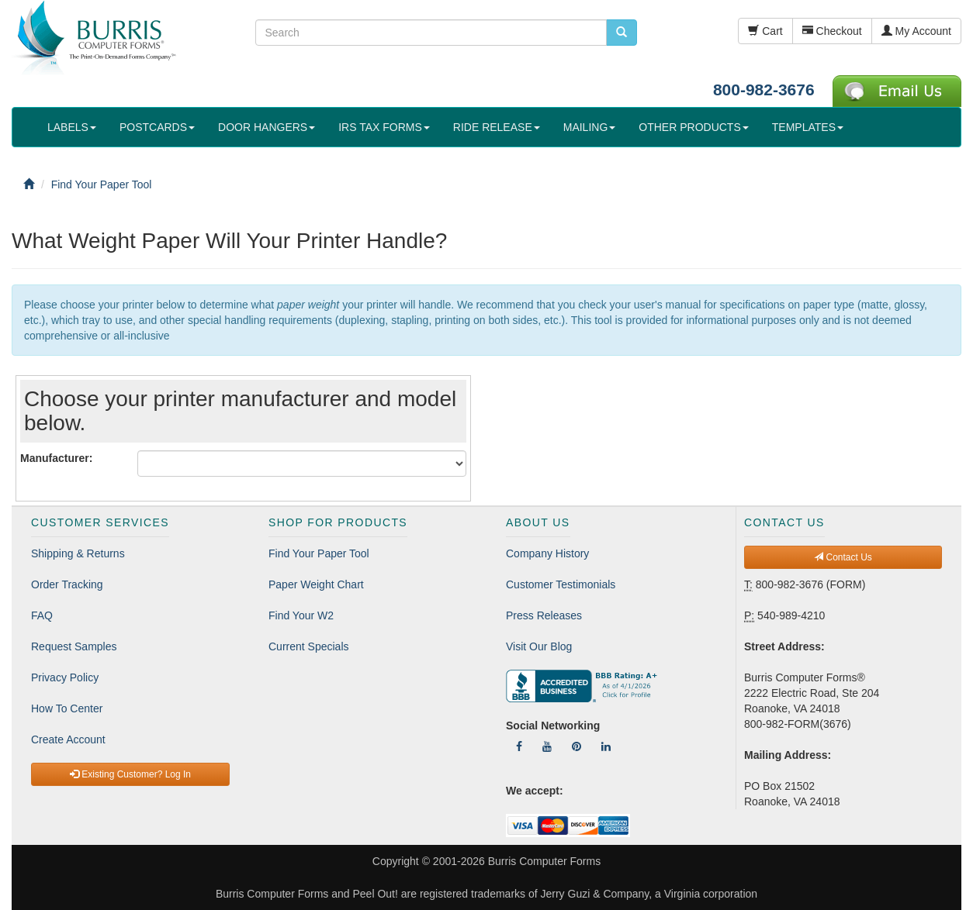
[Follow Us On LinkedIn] (606, 746)
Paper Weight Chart (316, 584)
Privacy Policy (65, 677)
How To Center (66, 708)
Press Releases (544, 615)
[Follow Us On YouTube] (547, 746)
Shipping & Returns (78, 553)
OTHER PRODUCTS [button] (693, 127)
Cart (765, 31)
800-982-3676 (764, 89)
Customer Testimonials (560, 584)
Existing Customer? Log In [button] (130, 774)
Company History (547, 553)
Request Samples (74, 646)
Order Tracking (67, 584)
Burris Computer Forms (544, 861)
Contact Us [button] (843, 557)
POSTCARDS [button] (157, 127)
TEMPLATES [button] (807, 127)
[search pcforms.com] (621, 32)
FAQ (42, 615)
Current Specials (308, 646)
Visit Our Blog (539, 646)
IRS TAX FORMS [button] (384, 127)
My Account (916, 31)
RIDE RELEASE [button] (496, 127)
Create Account (68, 739)
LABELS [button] (71, 127)
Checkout (832, 31)
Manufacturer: (56, 458)
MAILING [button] (589, 127)
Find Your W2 (301, 615)
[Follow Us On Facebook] (519, 746)
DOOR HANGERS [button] (266, 127)
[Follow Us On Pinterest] (576, 746)
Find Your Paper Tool (318, 553)
